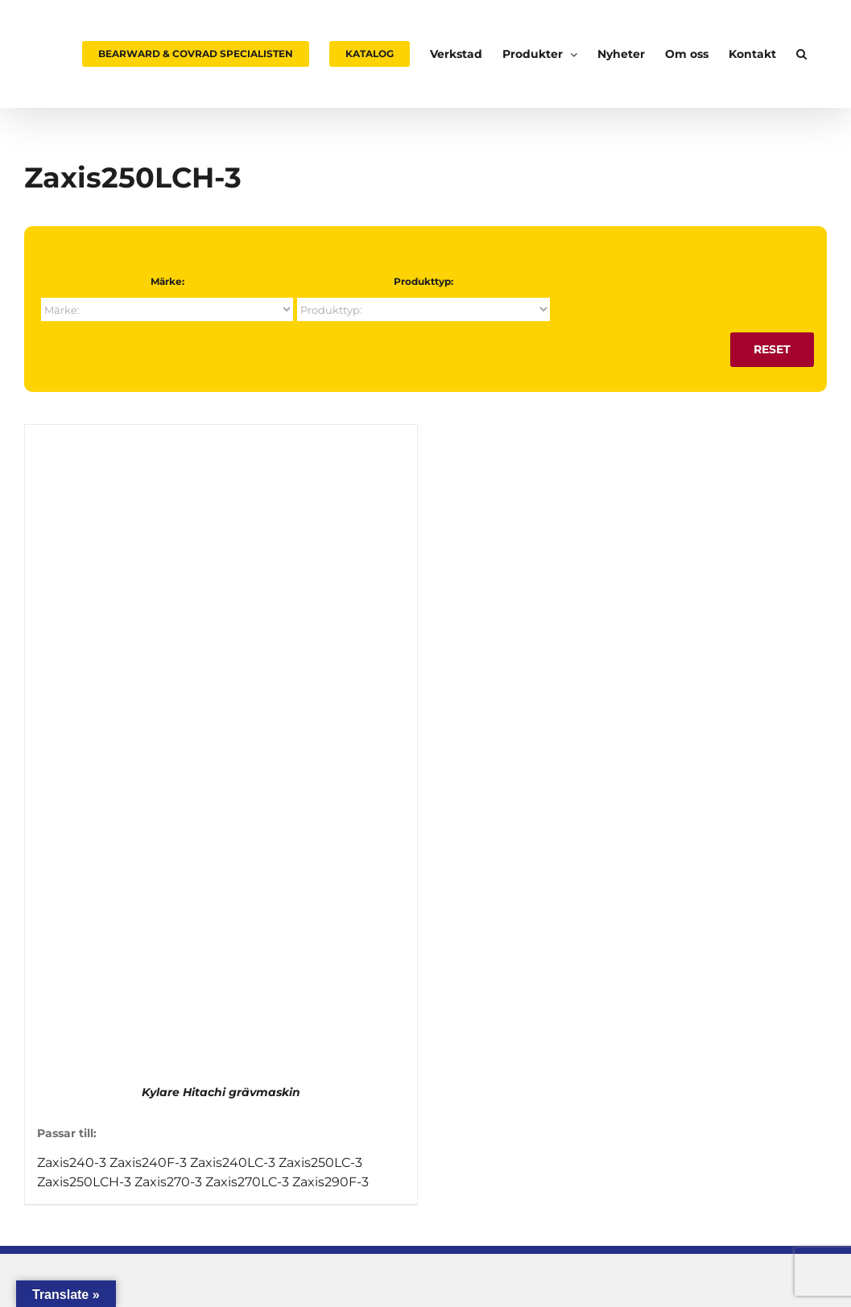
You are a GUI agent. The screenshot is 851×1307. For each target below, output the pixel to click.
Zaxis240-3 (71, 1162)
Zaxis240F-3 (148, 1162)
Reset (772, 349)
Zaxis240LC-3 (232, 1162)
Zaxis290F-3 (330, 1181)
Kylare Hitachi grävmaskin (221, 1092)
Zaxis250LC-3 (320, 1162)
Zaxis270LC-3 (247, 1181)
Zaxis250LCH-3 (84, 1181)
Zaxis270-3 (168, 1181)
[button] (801, 54)
